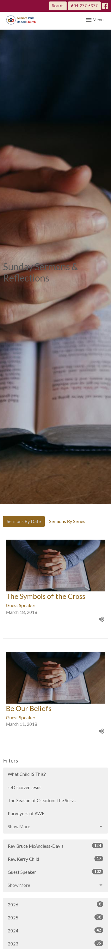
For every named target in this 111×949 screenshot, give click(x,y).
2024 (55, 930)
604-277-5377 (84, 5)
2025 (55, 917)
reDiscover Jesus (24, 787)
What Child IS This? (27, 774)
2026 (55, 904)
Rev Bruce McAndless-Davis (55, 846)
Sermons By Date (24, 521)
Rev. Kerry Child (55, 859)
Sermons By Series (67, 521)
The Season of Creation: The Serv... (42, 800)
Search (58, 5)
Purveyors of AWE (26, 813)
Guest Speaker (55, 872)
